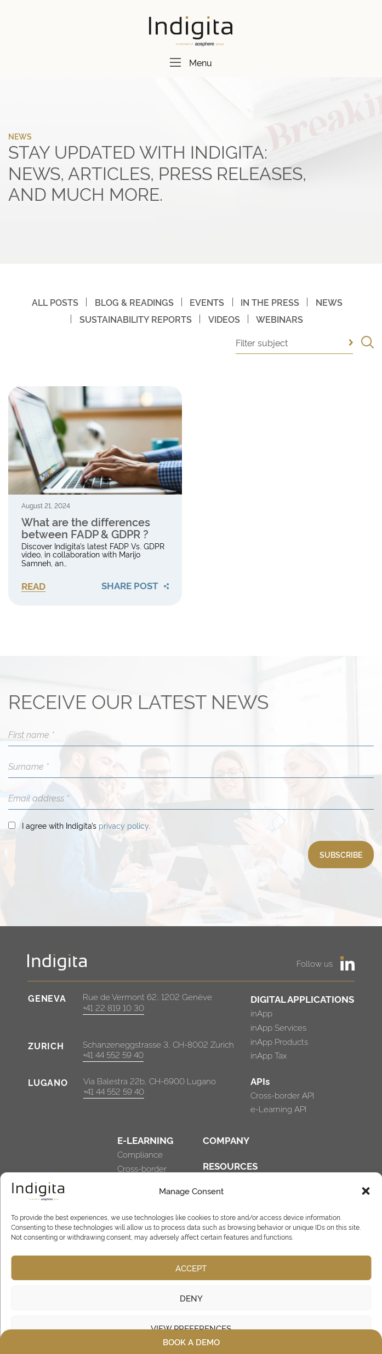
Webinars (279, 319)
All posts (55, 302)
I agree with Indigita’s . (86, 825)
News (329, 302)
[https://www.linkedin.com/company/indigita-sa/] (347, 963)
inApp (261, 1013)
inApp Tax (268, 1055)
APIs (260, 1080)
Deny (191, 1298)
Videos (224, 319)
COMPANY (226, 1140)
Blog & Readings (134, 302)
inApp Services (278, 1027)
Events (207, 302)
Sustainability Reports (135, 319)
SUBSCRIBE (341, 854)
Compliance (140, 1154)
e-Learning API (278, 1108)
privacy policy (124, 825)
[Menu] (175, 62)
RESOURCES (230, 1165)
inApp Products (279, 1041)
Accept (191, 1268)
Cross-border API (282, 1095)
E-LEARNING (145, 1140)
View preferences (191, 1328)
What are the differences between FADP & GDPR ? (85, 527)
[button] (365, 1191)
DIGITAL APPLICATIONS (302, 998)
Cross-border (142, 1168)
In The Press (270, 302)
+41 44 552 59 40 (113, 1054)
